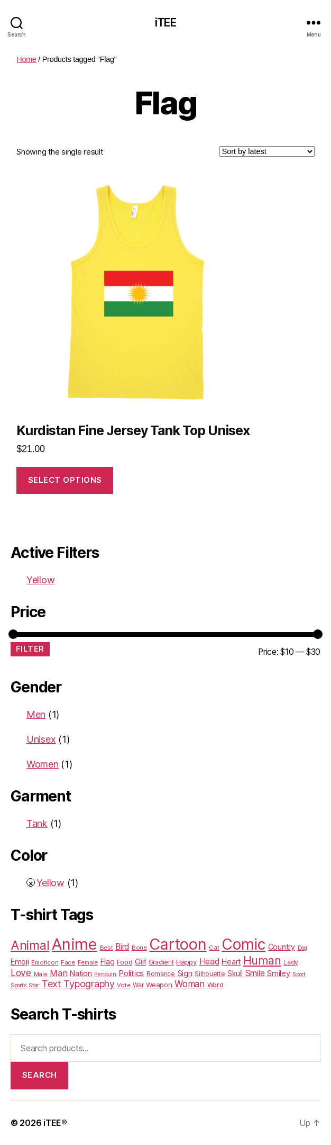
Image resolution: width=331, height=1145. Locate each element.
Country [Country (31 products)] (281, 946)
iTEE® (55, 1122)
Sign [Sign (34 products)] (185, 973)
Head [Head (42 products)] (209, 962)
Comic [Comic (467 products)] (243, 944)
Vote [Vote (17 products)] (123, 985)
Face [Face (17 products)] (68, 962)
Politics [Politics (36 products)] (131, 973)
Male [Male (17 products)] (41, 974)
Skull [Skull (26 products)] (235, 973)
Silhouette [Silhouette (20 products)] (210, 974)
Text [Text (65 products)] (51, 983)
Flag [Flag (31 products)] (107, 961)
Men (35, 714)
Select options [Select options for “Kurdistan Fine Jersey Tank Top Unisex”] (65, 480)
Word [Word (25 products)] (215, 984)
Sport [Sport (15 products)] (299, 974)
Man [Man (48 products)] (58, 973)
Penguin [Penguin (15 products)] (105, 974)
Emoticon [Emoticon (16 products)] (44, 962)
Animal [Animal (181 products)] (30, 945)
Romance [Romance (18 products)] (160, 974)
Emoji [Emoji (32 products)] (20, 961)
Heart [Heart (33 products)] (231, 962)
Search (39, 1075)
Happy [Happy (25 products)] (186, 962)
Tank (37, 823)
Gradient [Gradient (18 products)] (161, 962)
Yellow (50, 882)
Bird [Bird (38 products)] (122, 947)
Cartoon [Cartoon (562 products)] (177, 944)
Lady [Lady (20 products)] (290, 962)
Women (42, 764)
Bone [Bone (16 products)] (139, 947)
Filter (30, 649)
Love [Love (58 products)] (21, 972)
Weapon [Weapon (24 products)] (159, 984)
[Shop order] (267, 151)
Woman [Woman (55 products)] (189, 983)
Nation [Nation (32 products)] (80, 973)
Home (26, 59)
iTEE (165, 22)
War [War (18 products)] (138, 985)
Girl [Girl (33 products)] (140, 962)
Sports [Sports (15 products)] (18, 985)
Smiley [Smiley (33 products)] (278, 973)
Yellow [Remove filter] (40, 579)
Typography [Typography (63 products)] (88, 983)
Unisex (41, 739)
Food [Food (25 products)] (124, 962)
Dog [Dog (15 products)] (302, 947)
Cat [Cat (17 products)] (214, 947)
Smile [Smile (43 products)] (255, 973)
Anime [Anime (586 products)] (74, 944)
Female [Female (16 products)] (88, 962)
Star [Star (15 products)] (34, 985)
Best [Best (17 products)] (106, 947)
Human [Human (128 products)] (262, 960)
